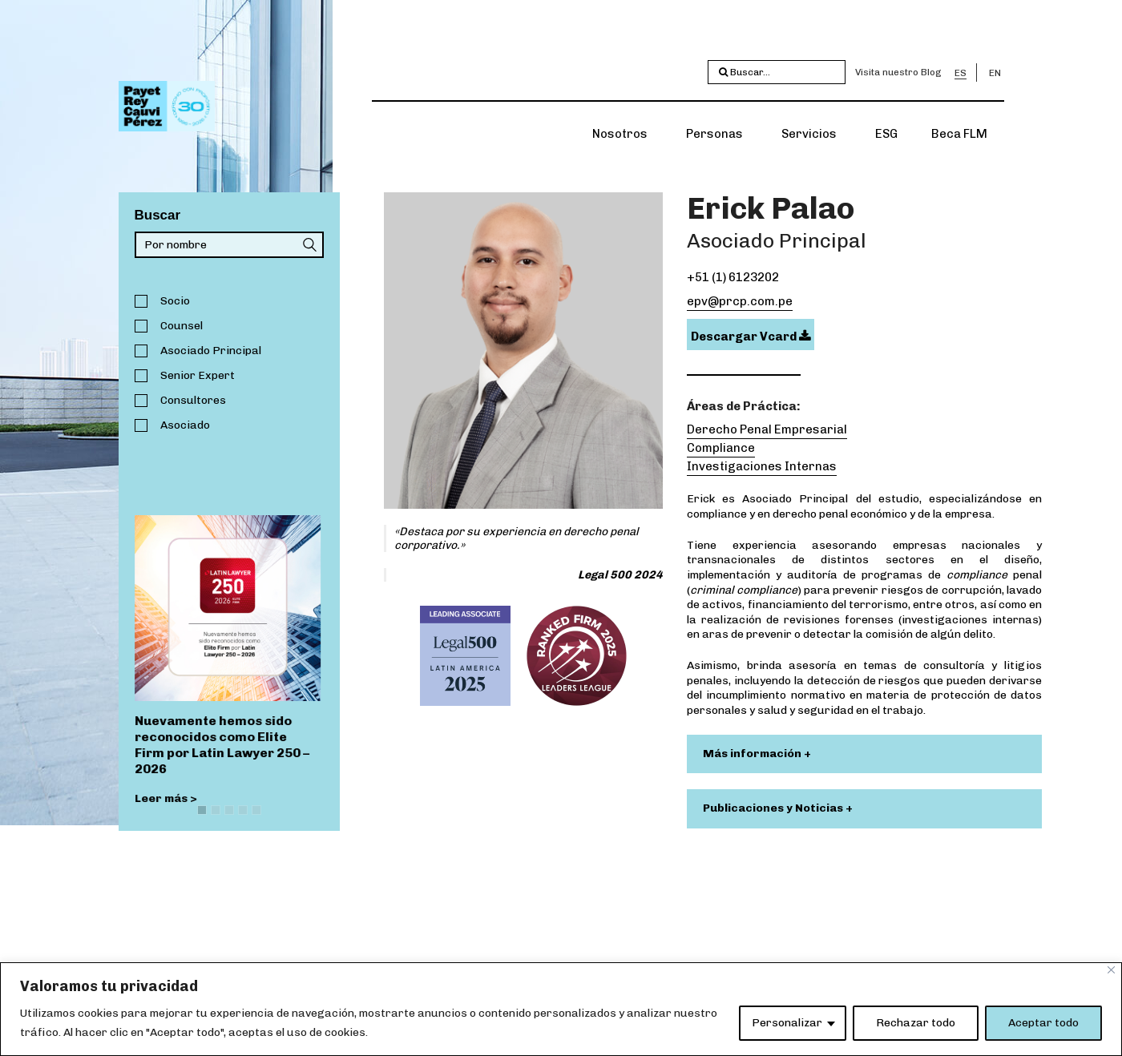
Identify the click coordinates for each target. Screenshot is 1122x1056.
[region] (561, 1009)
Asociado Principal (210, 350)
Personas (714, 134)
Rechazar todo (915, 1023)
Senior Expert (197, 375)
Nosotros (620, 134)
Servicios (809, 134)
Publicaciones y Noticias (774, 808)
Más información (753, 753)
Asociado (185, 425)
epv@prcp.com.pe (740, 301)
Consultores (193, 400)
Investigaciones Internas (762, 466)
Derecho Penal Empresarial (767, 429)
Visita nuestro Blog (898, 72)
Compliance (721, 448)
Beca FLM (959, 134)
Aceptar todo (1043, 1023)
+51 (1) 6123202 (733, 277)
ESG (886, 134)
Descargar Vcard (750, 336)
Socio (175, 301)
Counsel (181, 326)
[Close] (1111, 969)
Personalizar (787, 1023)
